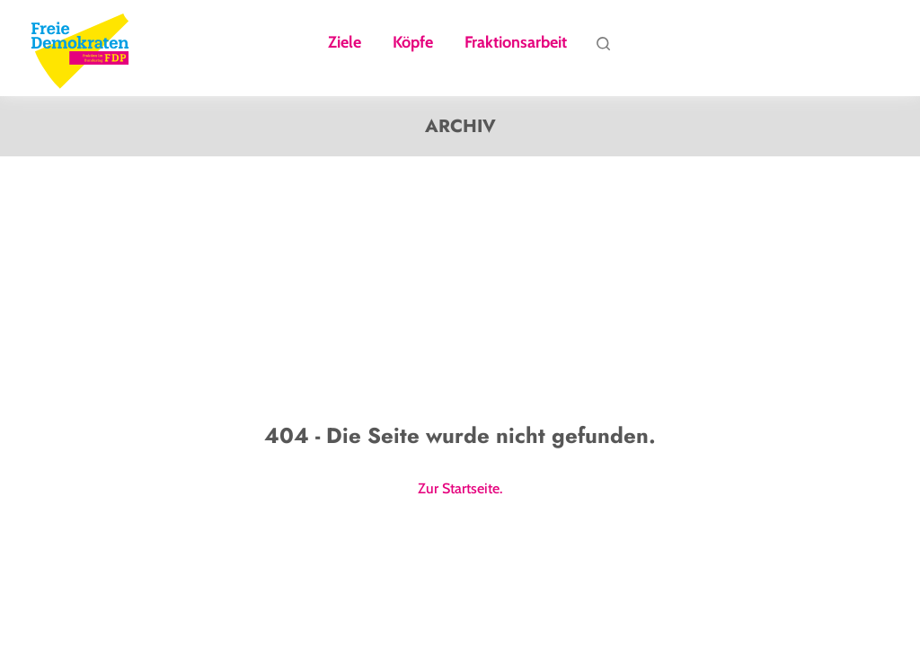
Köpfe (413, 43)
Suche (603, 47)
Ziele (344, 43)
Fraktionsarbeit (515, 43)
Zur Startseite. (460, 488)
